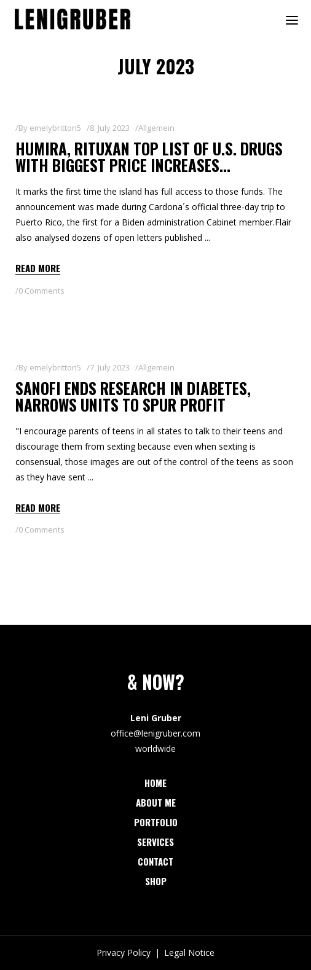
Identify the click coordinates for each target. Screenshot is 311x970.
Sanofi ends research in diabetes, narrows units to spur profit (133, 397)
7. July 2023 (110, 367)
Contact (155, 861)
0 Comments (41, 290)
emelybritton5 (55, 127)
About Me (156, 802)
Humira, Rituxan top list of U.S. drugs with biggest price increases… (149, 157)
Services (155, 841)
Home (155, 782)
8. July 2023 (110, 127)
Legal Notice (189, 952)
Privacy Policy (123, 952)
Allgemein (156, 127)
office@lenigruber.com (155, 733)
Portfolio (156, 822)
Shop (156, 881)
